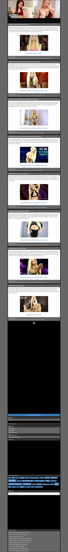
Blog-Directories (13, 435)
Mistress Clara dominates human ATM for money (19, 542)
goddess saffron (30, 244)
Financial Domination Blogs (15, 437)
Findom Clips (11, 428)
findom (30, 58)
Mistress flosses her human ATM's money (18, 534)
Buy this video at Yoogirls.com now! (34, 91)
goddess (42, 319)
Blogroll (11, 426)
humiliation (40, 95)
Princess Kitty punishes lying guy (16, 536)
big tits (38, 244)
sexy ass (14, 486)
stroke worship (41, 282)
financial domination (43, 58)
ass (37, 95)
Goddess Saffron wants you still (16, 285)
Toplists (11, 439)
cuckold (43, 95)
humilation (21, 319)
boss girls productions (34, 477)
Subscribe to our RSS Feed (34, 415)
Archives (11, 491)
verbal (23, 170)
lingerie (34, 484)
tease (21, 133)
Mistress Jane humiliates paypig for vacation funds (20, 532)
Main (10, 419)
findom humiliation (15, 484)
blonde (35, 244)
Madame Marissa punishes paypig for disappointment (20, 540)
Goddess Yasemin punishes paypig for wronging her (20, 538)
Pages (11, 417)
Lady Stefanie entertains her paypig (16, 546)
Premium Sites (13, 424)
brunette (30, 207)
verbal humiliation (38, 486)
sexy (46, 282)
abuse (24, 58)
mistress (26, 95)
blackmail (49, 58)
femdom (21, 58)
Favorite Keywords (13, 475)
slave (18, 486)
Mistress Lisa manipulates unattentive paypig (18, 550)
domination (40, 170)
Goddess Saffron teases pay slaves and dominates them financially (24, 61)
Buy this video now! (34, 53)
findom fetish (53, 480)
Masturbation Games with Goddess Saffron (19, 211)
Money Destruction (13, 432)
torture (27, 58)
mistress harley (46, 484)
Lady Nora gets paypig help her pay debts (18, 544)
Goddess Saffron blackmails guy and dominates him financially (23, 99)
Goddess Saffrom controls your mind (17, 248)
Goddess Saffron (16, 58)
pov (23, 95)
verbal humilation (37, 319)
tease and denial (16, 244)
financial (19, 480)
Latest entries (12, 530)
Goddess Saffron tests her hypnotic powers (19, 24)
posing (52, 484)
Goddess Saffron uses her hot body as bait (19, 173)
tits (25, 486)
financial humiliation (35, 58)
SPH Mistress (12, 430)
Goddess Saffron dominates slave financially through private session (25, 136)
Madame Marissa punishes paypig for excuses (19, 548)
